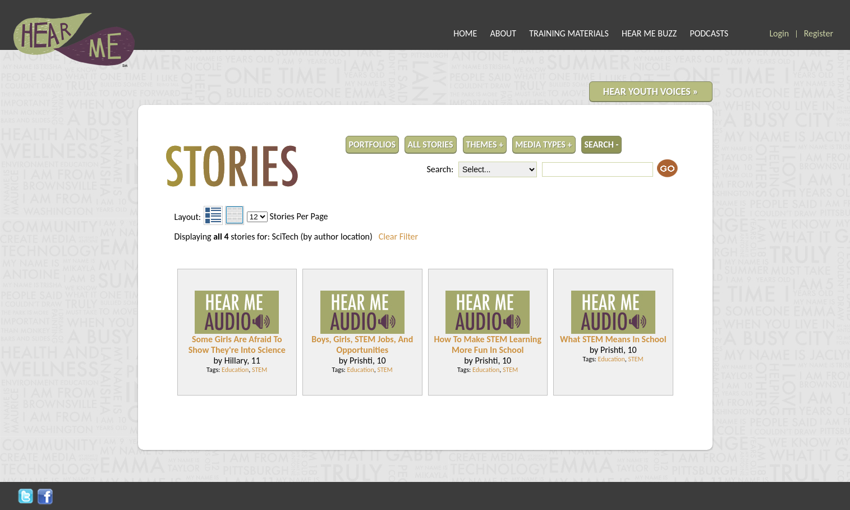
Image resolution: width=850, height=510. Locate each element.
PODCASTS (709, 33)
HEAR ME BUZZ (649, 33)
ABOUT (503, 33)
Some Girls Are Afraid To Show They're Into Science (237, 344)
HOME (465, 33)
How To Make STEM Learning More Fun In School (487, 344)
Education (235, 370)
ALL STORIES (430, 144)
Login (779, 33)
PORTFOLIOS (372, 144)
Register (818, 33)
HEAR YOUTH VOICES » (651, 91)
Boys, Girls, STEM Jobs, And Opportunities (362, 344)
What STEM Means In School (613, 339)
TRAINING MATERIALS (569, 33)
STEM (259, 370)
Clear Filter (398, 236)
